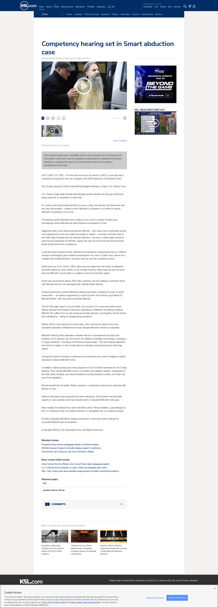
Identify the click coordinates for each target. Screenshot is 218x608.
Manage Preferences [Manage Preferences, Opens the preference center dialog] (155, 597)
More (158, 14)
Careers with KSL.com (169, 580)
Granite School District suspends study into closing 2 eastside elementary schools (113, 549)
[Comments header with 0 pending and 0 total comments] (84, 504)
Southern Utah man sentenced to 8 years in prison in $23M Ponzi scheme (53, 549)
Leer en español (120, 141)
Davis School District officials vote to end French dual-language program (75, 464)
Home (69, 14)
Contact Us (152, 580)
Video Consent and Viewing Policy (85, 602)
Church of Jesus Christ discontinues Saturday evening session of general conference (83, 549)
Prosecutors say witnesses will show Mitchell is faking (67, 451)
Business (105, 14)
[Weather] (112, 8)
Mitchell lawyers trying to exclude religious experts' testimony (71, 448)
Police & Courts (92, 14)
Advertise (140, 580)
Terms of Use (47, 602)
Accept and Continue (177, 597)
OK (215, 588)
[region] (109, 596)
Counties (78, 14)
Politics (115, 14)
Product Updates (190, 580)
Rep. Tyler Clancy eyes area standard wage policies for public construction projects (80, 471)
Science (135, 14)
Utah (45, 483)
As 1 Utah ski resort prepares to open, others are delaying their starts (74, 467)
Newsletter (128, 580)
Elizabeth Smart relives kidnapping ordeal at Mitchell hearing (70, 444)
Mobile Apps (115, 580)
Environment (147, 14)
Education (125, 14)
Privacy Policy (60, 602)
